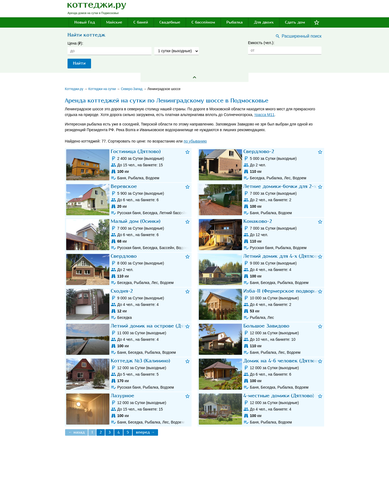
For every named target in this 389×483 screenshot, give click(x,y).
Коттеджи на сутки (102, 89)
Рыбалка (234, 22)
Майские (114, 22)
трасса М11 (264, 115)
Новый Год (84, 22)
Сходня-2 (122, 291)
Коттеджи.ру (74, 89)
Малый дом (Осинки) (135, 221)
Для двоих (264, 22)
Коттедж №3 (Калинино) (140, 360)
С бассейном (203, 22)
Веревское (124, 186)
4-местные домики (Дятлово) (278, 395)
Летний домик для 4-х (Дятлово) (282, 256)
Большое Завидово (266, 326)
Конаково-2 (257, 221)
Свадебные (169, 22)
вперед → (145, 432)
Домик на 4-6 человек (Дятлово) (283, 360)
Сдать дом (295, 22)
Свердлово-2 (258, 151)
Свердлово (124, 256)
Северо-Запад (132, 89)
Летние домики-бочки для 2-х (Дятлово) (292, 186)
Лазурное (122, 395)
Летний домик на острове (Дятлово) (155, 326)
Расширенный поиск (301, 36)
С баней (140, 22)
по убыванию (195, 141)
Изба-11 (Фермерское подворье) (282, 291)
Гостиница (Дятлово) (136, 151)
